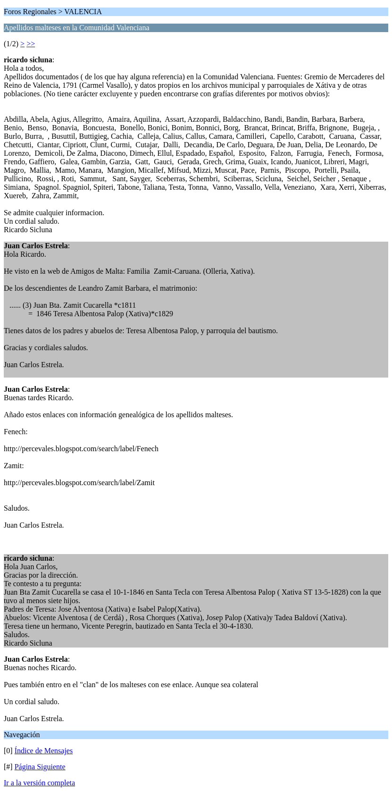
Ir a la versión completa (39, 783)
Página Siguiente (40, 767)
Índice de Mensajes (44, 751)
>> (30, 44)
